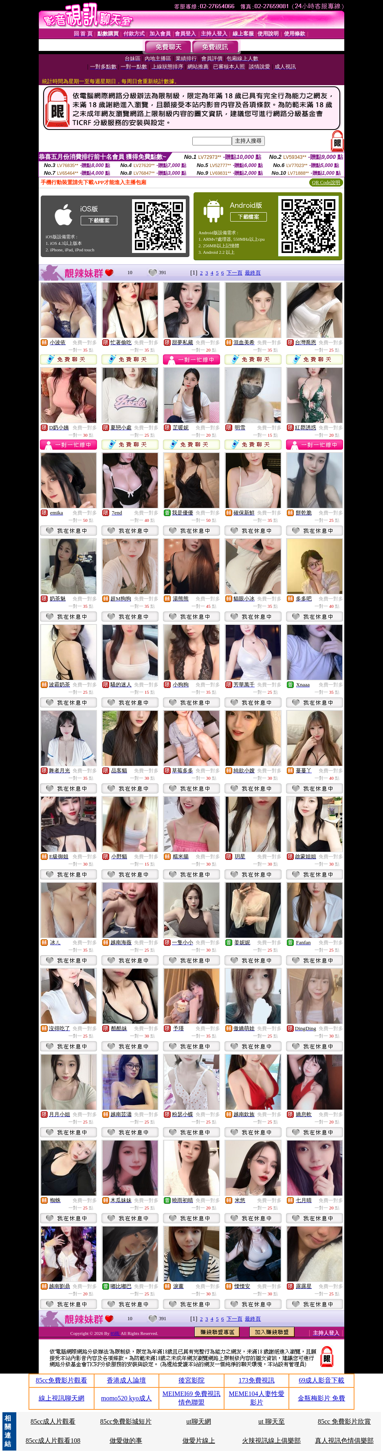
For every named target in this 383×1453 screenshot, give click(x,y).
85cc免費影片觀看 (61, 1380)
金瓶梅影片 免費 (321, 1398)
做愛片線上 (199, 1440)
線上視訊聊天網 (61, 1398)
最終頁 (253, 273)
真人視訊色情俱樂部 (344, 1440)
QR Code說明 (326, 182)
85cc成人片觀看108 (53, 1440)
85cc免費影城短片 (126, 1421)
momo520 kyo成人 (126, 1398)
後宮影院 (191, 1380)
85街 (115, 1333)
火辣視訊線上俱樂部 (271, 1440)
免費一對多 (85, 342)
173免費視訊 (257, 1380)
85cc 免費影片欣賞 (344, 1421)
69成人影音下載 (321, 1380)
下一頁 (234, 273)
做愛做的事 (126, 1440)
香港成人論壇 (126, 1380)
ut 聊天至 (271, 1421)
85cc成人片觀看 (53, 1421)
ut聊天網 (198, 1421)
